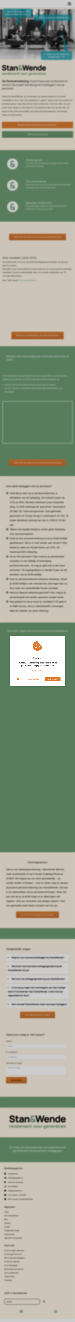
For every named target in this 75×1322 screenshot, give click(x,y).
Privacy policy (37, 671)
